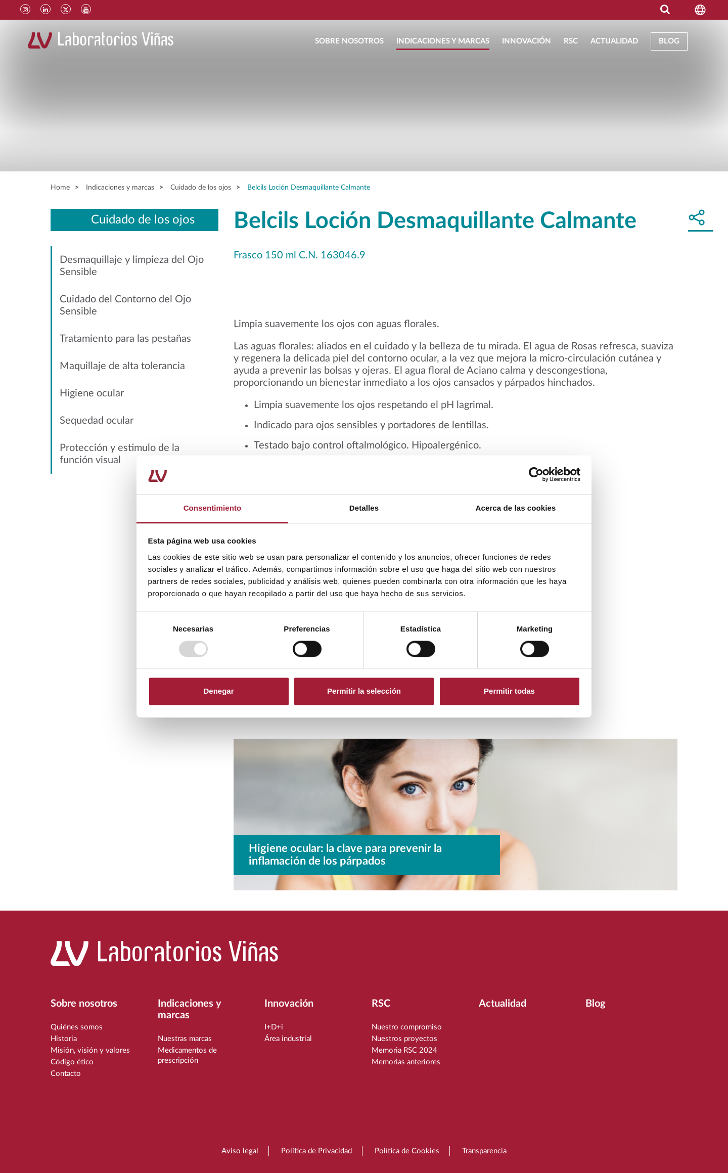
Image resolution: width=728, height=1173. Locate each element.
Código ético (72, 1062)
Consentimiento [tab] (213, 508)
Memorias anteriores (406, 1062)
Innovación (526, 41)
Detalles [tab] (364, 508)
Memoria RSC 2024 (404, 1050)
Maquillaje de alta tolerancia (122, 366)
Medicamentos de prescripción (187, 1055)
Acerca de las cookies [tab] (516, 508)
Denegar (218, 691)
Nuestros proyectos (404, 1039)
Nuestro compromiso (407, 1027)
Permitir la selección (364, 691)
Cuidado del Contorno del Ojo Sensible (125, 305)
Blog (669, 41)
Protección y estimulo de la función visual (119, 454)
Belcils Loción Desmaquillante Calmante (308, 187)
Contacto (66, 1073)
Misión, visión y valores (90, 1050)
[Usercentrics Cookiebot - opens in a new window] (536, 474)
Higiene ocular (92, 393)
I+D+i (273, 1027)
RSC (571, 41)
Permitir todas (509, 691)
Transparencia (484, 1151)
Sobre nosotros (349, 41)
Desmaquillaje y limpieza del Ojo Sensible (132, 266)
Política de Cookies (407, 1151)
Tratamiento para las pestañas (125, 339)
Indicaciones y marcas (442, 41)
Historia (64, 1039)
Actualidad (614, 41)
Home (60, 187)
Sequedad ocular (96, 421)
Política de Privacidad (316, 1151)
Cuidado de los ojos (200, 187)
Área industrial (288, 1039)
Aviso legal (239, 1151)
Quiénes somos (77, 1027)
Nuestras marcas (185, 1039)
